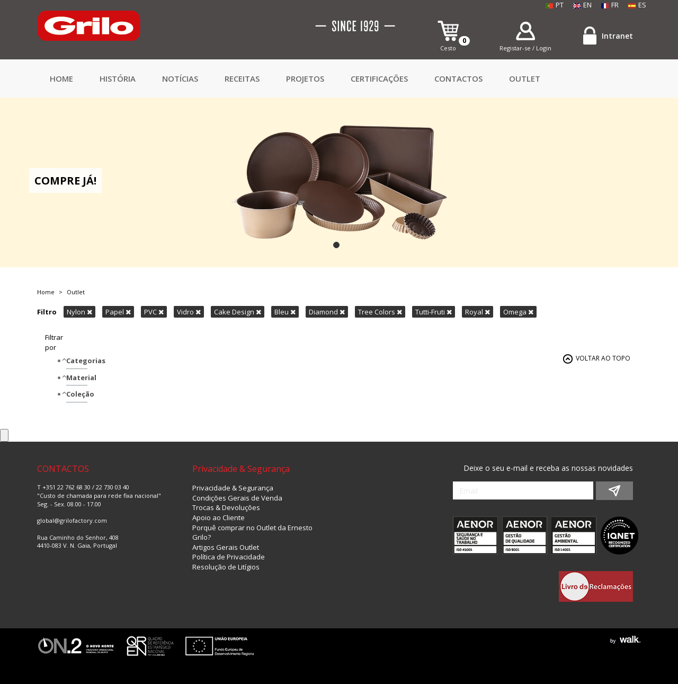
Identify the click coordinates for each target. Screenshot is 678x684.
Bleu (285, 312)
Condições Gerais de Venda (237, 498)
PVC (154, 312)
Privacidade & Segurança (232, 488)
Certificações (379, 78)
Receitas (242, 78)
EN (582, 5)
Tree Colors (380, 312)
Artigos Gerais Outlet (225, 547)
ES (637, 5)
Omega (518, 312)
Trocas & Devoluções (226, 507)
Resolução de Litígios (226, 567)
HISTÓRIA (118, 78)
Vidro (189, 312)
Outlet (524, 78)
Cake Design (237, 312)
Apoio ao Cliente (218, 517)
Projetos (305, 78)
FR (610, 5)
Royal (477, 312)
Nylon (79, 312)
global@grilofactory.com (72, 520)
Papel (118, 312)
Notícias (180, 78)
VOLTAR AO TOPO (603, 358)
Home (61, 78)
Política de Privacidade (228, 557)
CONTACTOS (458, 78)
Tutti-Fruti (433, 312)
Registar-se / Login (525, 48)
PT (555, 5)
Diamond (327, 312)
